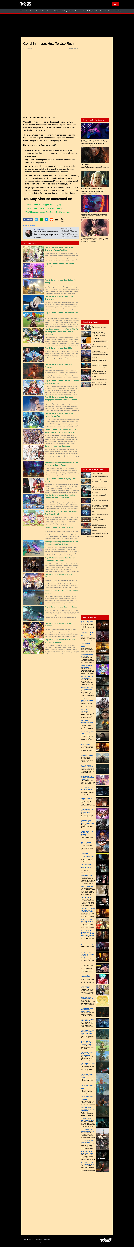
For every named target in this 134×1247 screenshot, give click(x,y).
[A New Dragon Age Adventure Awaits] (87, 811)
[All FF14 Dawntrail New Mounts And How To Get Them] (87, 921)
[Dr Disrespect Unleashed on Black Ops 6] (87, 645)
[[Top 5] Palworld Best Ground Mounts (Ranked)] (88, 1136)
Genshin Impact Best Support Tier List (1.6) (43, 205)
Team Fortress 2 (96, 517)
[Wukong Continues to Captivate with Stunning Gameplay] (87, 822)
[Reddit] (51, 219)
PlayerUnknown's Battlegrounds (100, 505)
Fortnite (93, 345)
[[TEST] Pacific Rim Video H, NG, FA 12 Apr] (87, 1027)
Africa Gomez (29, 48)
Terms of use (47, 1239)
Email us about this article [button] (29, 225)
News (48, 11)
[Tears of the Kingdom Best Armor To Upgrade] (87, 1098)
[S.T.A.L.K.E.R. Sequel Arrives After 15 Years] (87, 728)
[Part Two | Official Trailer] (87, 739)
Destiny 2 (94, 486)
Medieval (103, 11)
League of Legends (97, 364)
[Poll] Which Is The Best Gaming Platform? (92, 140)
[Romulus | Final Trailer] (88, 805)
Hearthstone (95, 357)
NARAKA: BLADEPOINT (98, 473)
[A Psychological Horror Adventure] (86, 711)
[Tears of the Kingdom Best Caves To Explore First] (87, 1109)
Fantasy (64, 11)
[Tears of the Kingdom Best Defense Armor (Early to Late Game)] (102, 1034)
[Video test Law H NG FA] (87, 964)
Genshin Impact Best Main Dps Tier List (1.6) (43, 208)
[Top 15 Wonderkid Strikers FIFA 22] (87, 992)
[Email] (56, 219)
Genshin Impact (96, 351)
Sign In (115, 4)
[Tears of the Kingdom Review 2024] (88, 1003)
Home (22, 11)
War (83, 11)
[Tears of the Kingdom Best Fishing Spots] (88, 1087)
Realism (110, 11)
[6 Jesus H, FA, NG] (88, 892)
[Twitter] (46, 219)
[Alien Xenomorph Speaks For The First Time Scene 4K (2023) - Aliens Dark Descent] (87, 961)
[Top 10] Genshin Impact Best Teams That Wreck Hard (47, 212)
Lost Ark (94, 376)
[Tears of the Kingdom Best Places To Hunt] (87, 1076)
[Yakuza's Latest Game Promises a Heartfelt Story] (87, 689)
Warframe (94, 530)
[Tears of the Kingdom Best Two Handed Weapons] (87, 1054)
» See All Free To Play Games (95, 389)
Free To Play (40, 11)
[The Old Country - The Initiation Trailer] (87, 628)
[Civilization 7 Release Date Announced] (87, 767)
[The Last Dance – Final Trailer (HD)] (87, 684)
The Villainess (85, 164)
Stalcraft (94, 511)
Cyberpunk (56, 11)
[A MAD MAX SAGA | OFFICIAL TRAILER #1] (87, 745)
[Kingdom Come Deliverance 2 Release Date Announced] (87, 756)
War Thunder (95, 524)
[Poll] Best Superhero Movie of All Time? (92, 188)
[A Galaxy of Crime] (87, 850)
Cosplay (118, 11)
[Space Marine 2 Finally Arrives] (87, 700)
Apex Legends (95, 326)
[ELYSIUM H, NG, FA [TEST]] (88, 903)
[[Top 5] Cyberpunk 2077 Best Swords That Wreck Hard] (87, 1164)
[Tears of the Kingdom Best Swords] (87, 1070)
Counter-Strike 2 (96, 338)
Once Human (95, 492)
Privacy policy (38, 1239)
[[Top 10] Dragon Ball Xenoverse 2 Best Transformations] (86, 977)
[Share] (62, 219)
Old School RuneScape (98, 480)
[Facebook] (28, 219)
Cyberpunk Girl (85, 212)
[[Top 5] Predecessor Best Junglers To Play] (87, 1147)
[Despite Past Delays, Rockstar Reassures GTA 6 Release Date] (88, 778)
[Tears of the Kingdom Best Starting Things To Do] (87, 1010)
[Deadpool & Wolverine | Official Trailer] (87, 661)
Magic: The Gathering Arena (99, 382)
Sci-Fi (71, 11)
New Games (30, 11)
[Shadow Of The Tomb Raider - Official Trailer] (88, 1159)
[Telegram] (36, 219)
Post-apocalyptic (92, 11)
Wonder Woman (85, 236)
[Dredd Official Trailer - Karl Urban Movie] (88, 883)
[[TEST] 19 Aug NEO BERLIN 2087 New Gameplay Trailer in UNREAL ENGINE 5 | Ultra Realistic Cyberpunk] (88, 867)
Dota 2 (93, 370)
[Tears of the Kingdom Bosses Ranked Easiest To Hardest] (87, 1043)
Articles (77, 11)
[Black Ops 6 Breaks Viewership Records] (87, 634)
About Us (30, 1239)
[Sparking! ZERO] (87, 672)
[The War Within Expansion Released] (87, 833)
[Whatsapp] (41, 219)
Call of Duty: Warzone (97, 332)
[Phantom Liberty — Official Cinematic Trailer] (87, 855)
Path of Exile (95, 499)
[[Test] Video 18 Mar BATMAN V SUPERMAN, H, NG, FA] (87, 1120)
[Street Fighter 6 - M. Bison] (88, 945)
